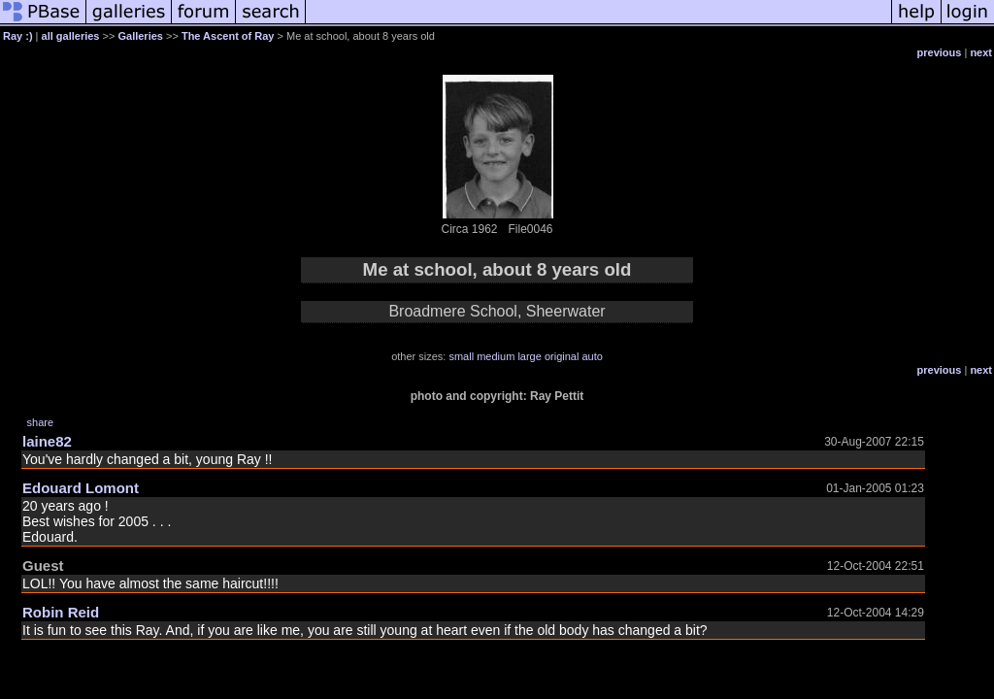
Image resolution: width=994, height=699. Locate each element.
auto (591, 356)
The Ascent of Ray (228, 36)
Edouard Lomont (80, 488)
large (529, 356)
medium (495, 356)
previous (939, 52)
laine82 (47, 441)
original (562, 356)
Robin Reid (60, 612)
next (981, 52)
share (40, 422)
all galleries (71, 36)
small (461, 356)
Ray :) (18, 36)
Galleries (139, 36)
